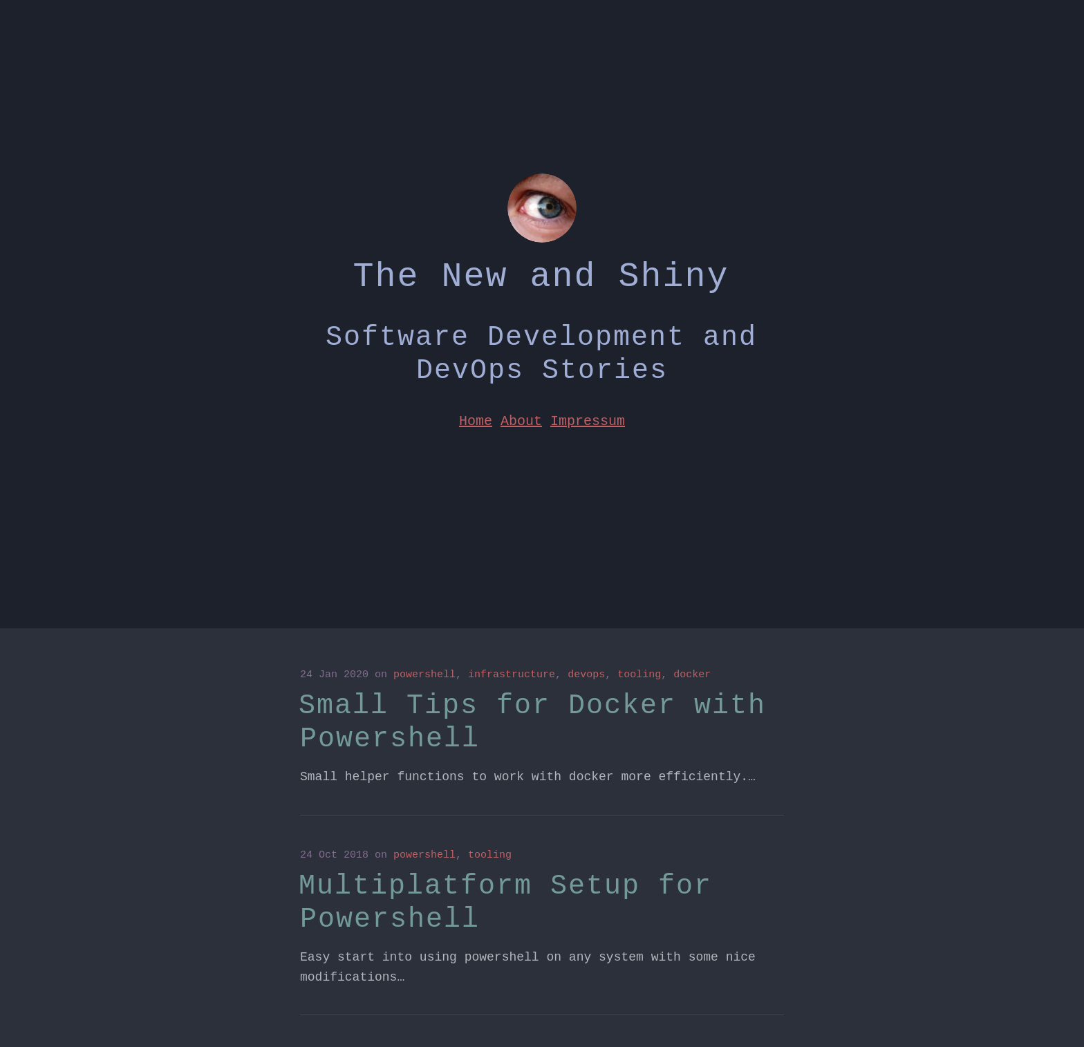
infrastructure (511, 675)
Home (475, 420)
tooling (639, 675)
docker (692, 675)
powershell (424, 675)
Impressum (587, 420)
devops (586, 675)
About (521, 420)
